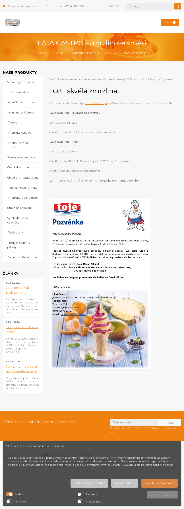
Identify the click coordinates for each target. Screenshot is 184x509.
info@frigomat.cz (27, 6)
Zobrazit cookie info (162, 495)
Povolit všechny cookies (159, 483)
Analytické (21, 501)
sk (117, 6)
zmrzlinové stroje (96, 103)
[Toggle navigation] (170, 22)
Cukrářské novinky (83, 52)
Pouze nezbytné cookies (89, 483)
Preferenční (93, 494)
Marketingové (94, 501)
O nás (59, 52)
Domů (43, 52)
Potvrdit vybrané (124, 483)
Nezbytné (20, 494)
